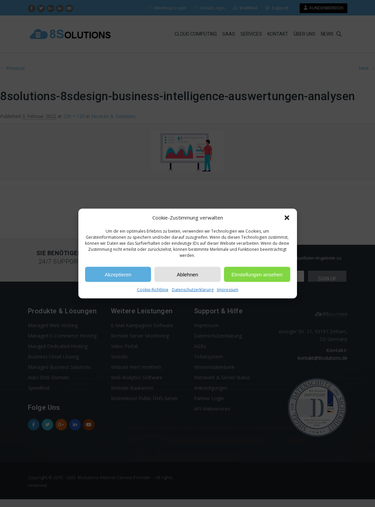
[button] (287, 217)
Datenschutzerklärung (193, 289)
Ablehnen (187, 274)
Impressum (227, 289)
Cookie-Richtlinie (152, 289)
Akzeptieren (118, 274)
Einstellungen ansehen (257, 274)
